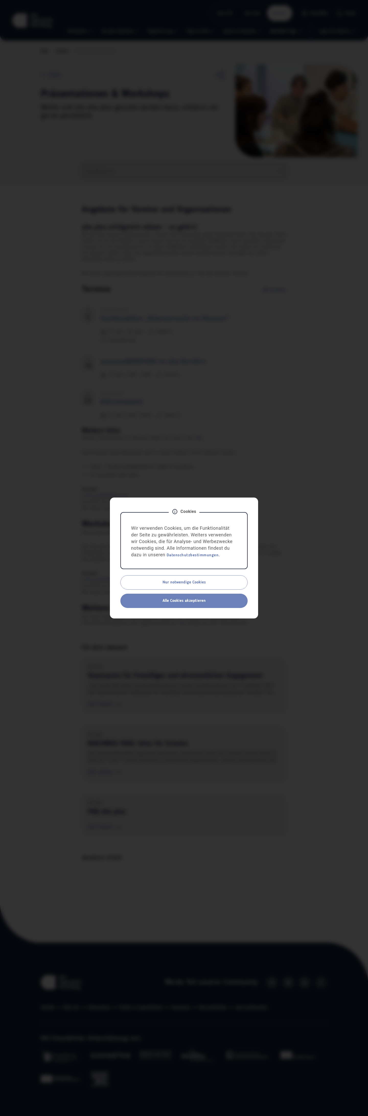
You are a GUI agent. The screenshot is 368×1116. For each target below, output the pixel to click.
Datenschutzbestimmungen (193, 555)
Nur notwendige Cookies (184, 582)
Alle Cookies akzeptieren (184, 601)
